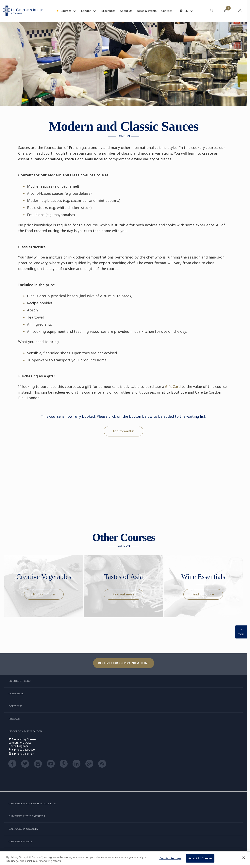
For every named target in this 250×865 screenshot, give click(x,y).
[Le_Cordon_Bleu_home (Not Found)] (23, 11)
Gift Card (173, 386)
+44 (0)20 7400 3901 (23, 754)
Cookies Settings (170, 858)
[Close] (243, 857)
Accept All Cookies (200, 858)
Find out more (44, 594)
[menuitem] (211, 11)
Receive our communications (123, 663)
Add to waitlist (124, 431)
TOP (241, 631)
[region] (125, 858)
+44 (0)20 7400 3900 (23, 749)
